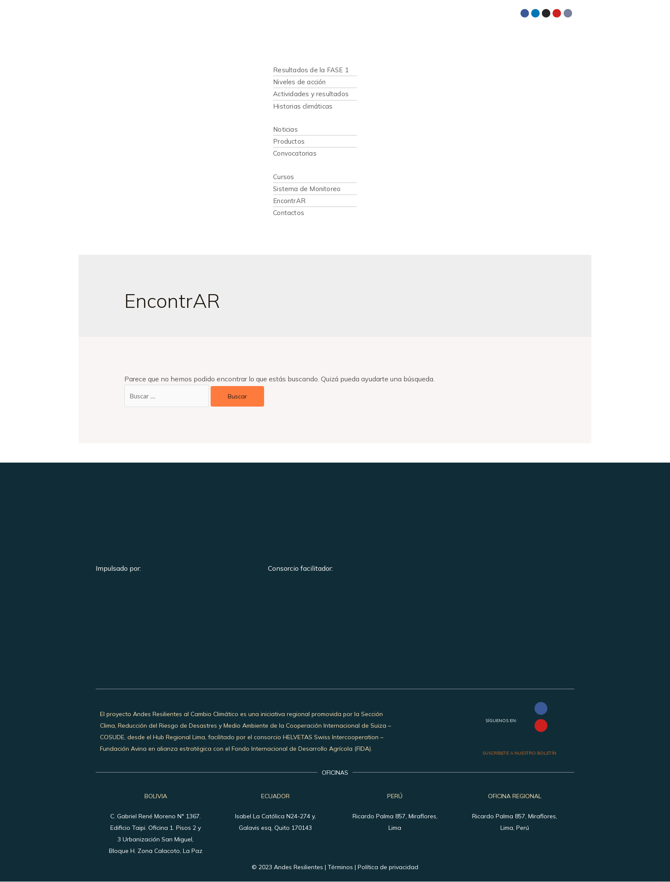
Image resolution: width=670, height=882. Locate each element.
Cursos (283, 177)
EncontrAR (289, 201)
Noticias (285, 129)
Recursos (280, 165)
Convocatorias (295, 153)
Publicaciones (287, 118)
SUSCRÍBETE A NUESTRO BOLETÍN (519, 753)
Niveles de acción (299, 82)
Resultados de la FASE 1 (311, 70)
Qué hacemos (287, 58)
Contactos (288, 213)
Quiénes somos (289, 47)
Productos (289, 141)
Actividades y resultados (311, 94)
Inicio (273, 35)
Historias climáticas (302, 106)
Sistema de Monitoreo (307, 189)
